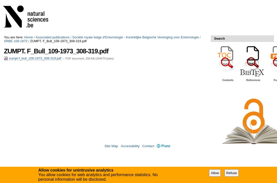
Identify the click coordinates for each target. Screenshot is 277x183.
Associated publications (53, 37)
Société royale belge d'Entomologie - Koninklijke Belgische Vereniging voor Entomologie (135, 37)
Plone (163, 146)
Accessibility (130, 146)
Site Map (111, 146)
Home (28, 37)
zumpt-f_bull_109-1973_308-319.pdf (33, 58)
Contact (148, 146)
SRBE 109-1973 (15, 41)
